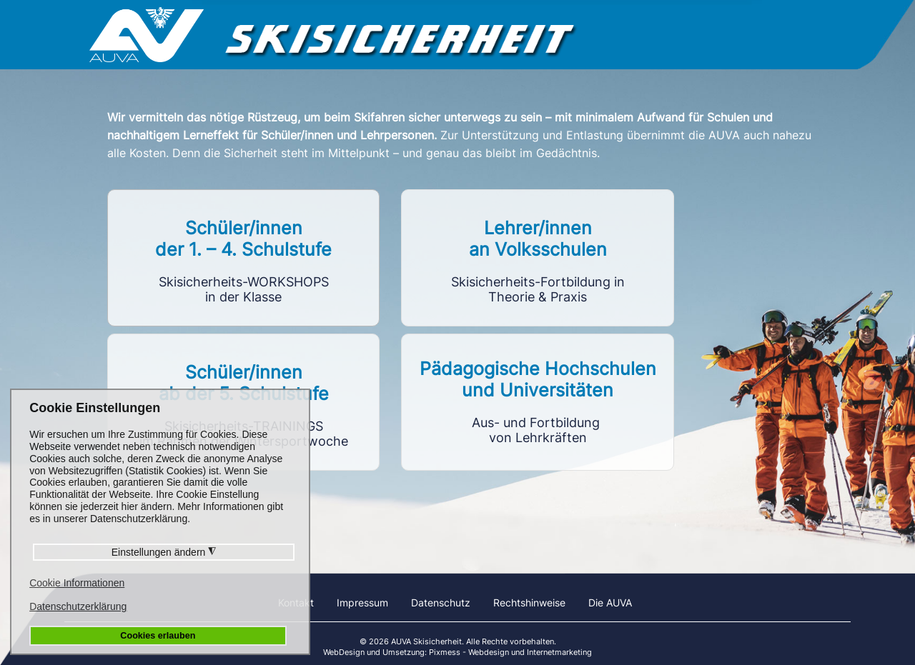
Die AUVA (610, 602)
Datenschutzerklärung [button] (78, 606)
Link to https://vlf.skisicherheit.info (537, 258)
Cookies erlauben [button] (157, 636)
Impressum (362, 602)
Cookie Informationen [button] (76, 583)
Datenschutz (440, 602)
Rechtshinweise (529, 602)
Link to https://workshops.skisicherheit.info (243, 258)
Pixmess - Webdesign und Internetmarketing (510, 652)
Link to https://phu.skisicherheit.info (537, 402)
